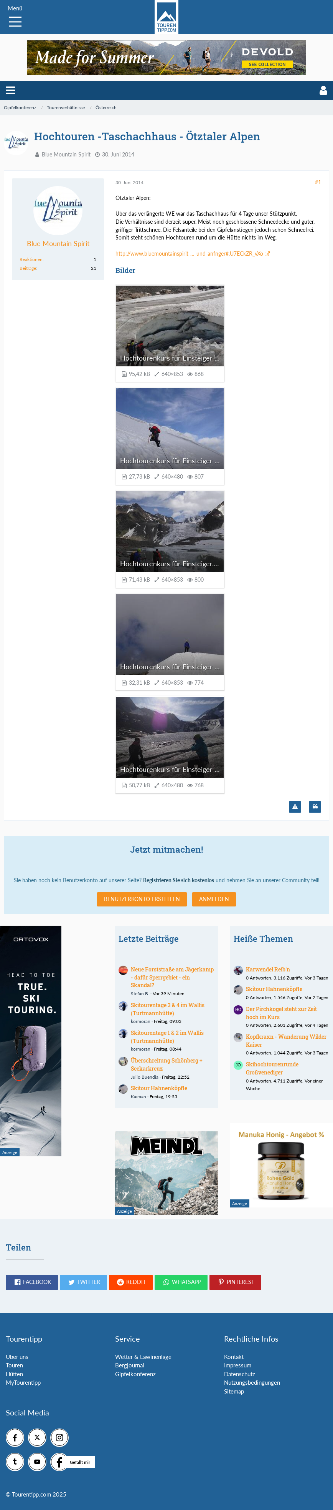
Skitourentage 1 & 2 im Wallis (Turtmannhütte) (167, 1036)
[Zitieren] (315, 807)
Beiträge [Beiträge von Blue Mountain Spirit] (28, 268)
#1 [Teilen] (318, 182)
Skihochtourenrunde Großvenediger (272, 1068)
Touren (14, 1365)
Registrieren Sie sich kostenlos (178, 880)
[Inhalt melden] (295, 807)
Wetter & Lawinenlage (143, 1356)
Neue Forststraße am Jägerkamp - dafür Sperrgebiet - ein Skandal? (172, 977)
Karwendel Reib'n (268, 969)
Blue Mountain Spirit (66, 154)
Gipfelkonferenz (135, 1373)
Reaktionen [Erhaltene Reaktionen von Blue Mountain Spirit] (31, 259)
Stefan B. (140, 993)
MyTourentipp (23, 1382)
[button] (10, 90)
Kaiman (138, 1096)
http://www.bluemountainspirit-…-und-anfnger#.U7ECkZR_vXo (189, 253)
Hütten (14, 1373)
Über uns (17, 1356)
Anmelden (214, 899)
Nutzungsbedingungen (252, 1382)
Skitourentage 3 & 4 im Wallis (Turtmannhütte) (167, 1009)
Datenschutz (239, 1373)
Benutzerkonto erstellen (142, 899)
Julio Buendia (144, 1077)
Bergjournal (129, 1365)
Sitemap (234, 1391)
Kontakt (234, 1356)
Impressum (237, 1365)
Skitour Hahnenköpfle (159, 1088)
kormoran (140, 1021)
